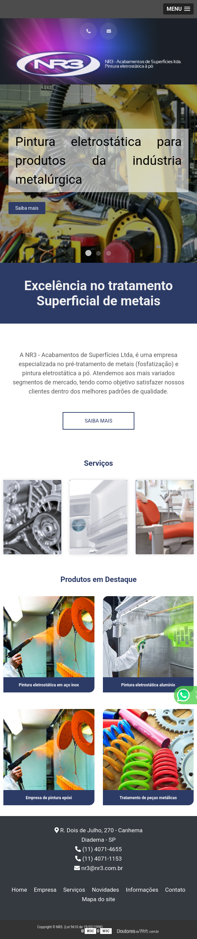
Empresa (45, 889)
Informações (142, 889)
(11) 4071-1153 (98, 858)
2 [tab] (98, 254)
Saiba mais (27, 209)
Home (19, 889)
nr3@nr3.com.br (98, 868)
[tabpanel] (98, 173)
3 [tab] (108, 254)
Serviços (74, 889)
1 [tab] (88, 254)
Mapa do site (98, 899)
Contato (175, 889)
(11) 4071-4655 (98, 849)
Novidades (105, 889)
